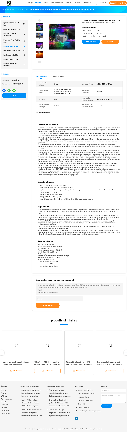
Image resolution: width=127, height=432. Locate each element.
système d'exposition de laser (14, 24)
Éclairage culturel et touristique (14, 35)
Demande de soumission (118, 3)
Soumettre (47, 305)
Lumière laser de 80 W (14, 59)
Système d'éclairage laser (14, 29)
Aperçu (3, 390)
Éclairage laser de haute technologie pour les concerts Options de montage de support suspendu (59, 393)
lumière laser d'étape (14, 47)
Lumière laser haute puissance (14, 65)
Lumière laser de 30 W (14, 55)
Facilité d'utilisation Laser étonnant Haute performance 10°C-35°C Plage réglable (30, 403)
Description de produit (57, 77)
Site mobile (4, 408)
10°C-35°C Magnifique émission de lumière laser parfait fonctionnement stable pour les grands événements (31, 413)
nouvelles (4, 402)
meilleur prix (91, 42)
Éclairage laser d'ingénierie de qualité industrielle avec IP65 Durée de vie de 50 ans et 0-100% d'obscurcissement (59, 403)
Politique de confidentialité (5, 412)
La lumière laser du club (14, 51)
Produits (3, 393)
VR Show (4, 396)
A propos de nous (6, 399)
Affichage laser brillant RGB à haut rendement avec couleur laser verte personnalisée (30, 393)
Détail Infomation (41, 77)
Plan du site (5, 405)
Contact (14, 95)
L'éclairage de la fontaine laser (14, 41)
